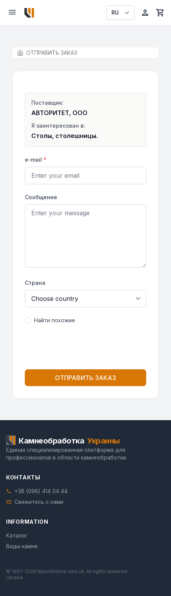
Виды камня (21, 546)
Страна (35, 282)
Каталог (16, 535)
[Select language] (120, 12)
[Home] (29, 13)
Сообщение (41, 197)
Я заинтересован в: (58, 125)
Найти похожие (54, 320)
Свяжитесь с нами (39, 502)
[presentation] (85, 348)
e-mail (36, 159)
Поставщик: (47, 102)
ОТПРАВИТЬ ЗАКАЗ (85, 378)
